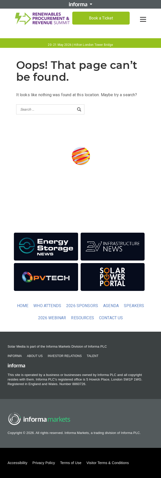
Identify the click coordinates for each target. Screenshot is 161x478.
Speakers (134, 305)
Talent (92, 356)
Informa (15, 356)
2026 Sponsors (82, 305)
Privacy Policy (43, 463)
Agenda (111, 305)
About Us (34, 356)
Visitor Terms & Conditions (107, 463)
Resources (82, 317)
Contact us (111, 317)
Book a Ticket (101, 18)
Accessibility (17, 463)
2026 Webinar (52, 317)
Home (23, 305)
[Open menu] (143, 19)
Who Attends (47, 305)
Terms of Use (70, 463)
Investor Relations (65, 356)
